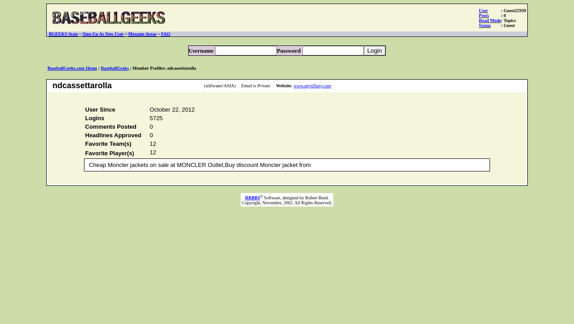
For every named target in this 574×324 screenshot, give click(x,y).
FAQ (165, 34)
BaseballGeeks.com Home (72, 68)
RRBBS (252, 200)
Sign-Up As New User (103, 34)
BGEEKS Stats (63, 34)
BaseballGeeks (115, 68)
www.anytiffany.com (312, 85)
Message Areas (142, 34)
